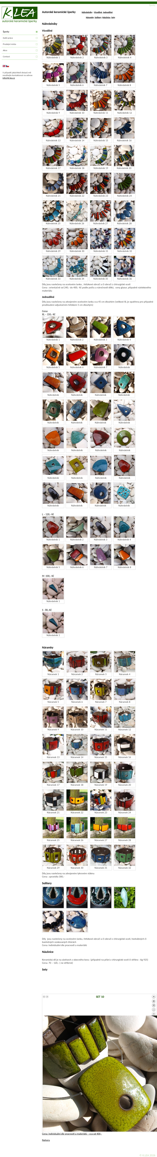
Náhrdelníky (87, 12)
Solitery (98, 17)
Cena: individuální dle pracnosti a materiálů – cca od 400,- (72, 1133)
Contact (6, 56)
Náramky (90, 17)
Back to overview (153, 1005)
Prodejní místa (9, 44)
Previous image (44, 996)
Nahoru (46, 1140)
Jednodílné (108, 12)
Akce (5, 50)
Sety (113, 17)
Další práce (8, 38)
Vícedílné (98, 12)
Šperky (6, 31)
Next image (47, 996)
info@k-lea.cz (9, 78)
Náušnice (106, 17)
